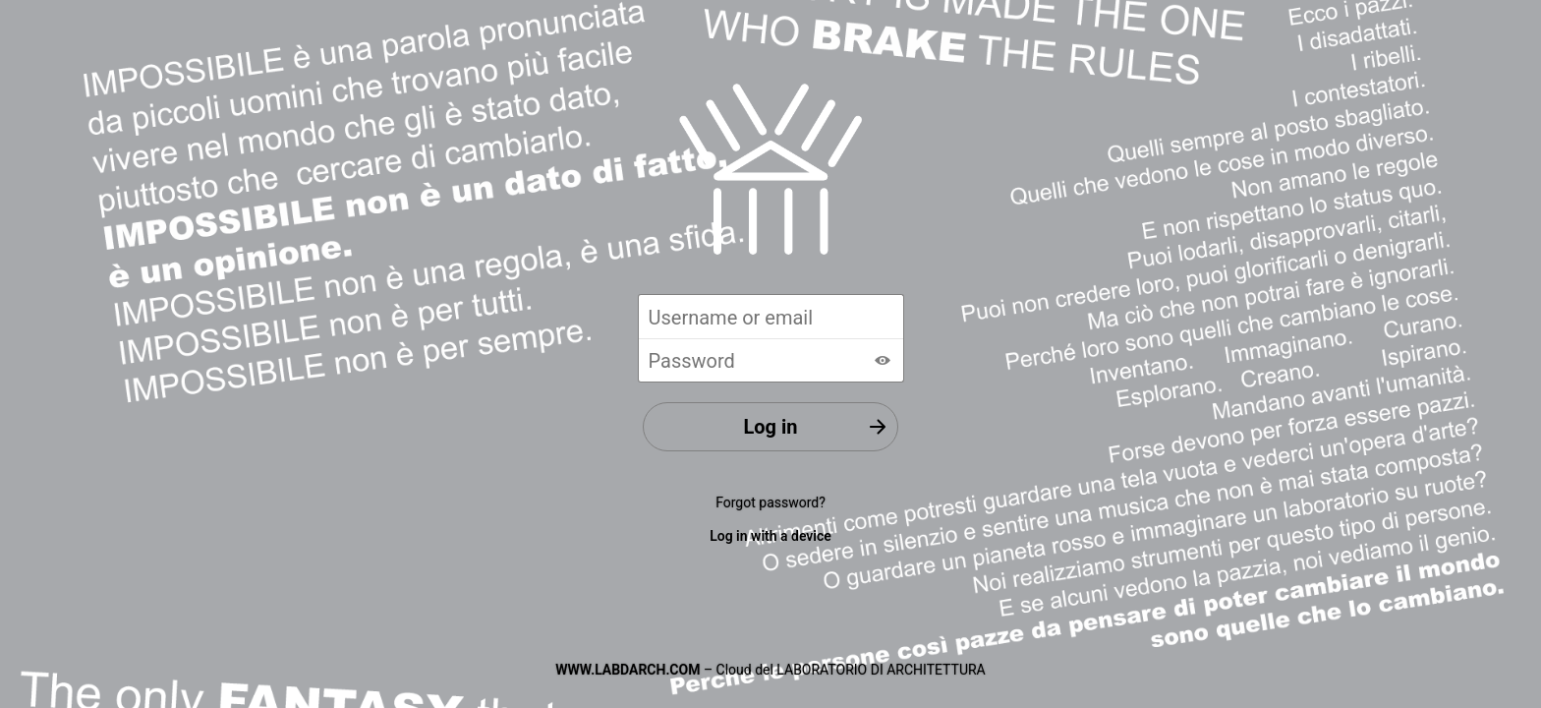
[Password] (771, 360)
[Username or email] (771, 316)
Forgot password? (770, 502)
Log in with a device (770, 536)
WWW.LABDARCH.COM (627, 670)
